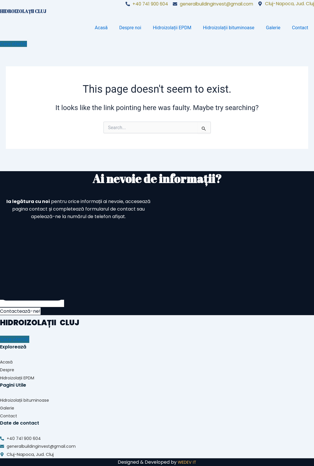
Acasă (101, 27)
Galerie (273, 27)
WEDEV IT (187, 462)
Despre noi (130, 27)
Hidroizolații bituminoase (228, 27)
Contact (300, 27)
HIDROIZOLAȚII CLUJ (24, 11)
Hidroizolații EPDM (172, 27)
